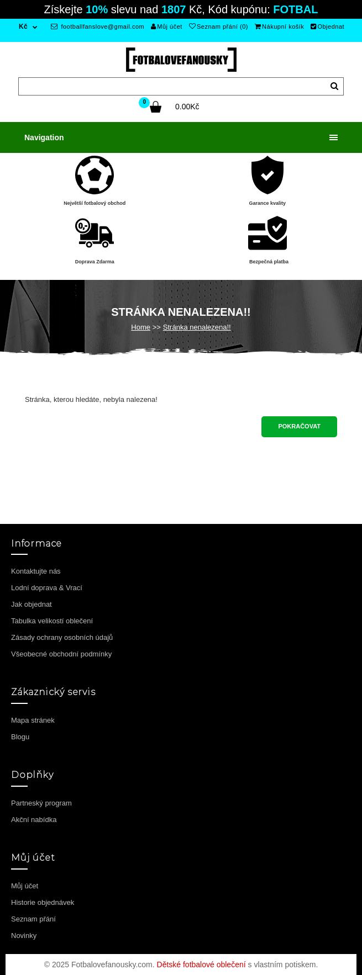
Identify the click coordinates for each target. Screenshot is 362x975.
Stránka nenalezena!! (197, 327)
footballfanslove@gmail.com (97, 26)
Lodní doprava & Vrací (46, 588)
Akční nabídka (33, 819)
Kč (23, 26)
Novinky (23, 935)
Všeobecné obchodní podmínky (61, 654)
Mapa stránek (33, 720)
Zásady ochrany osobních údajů (62, 637)
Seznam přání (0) (218, 26)
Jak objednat (31, 604)
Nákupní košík (280, 26)
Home (140, 327)
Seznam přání (33, 919)
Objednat (327, 26)
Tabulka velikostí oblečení (52, 621)
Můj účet (166, 26)
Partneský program (41, 803)
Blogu (20, 737)
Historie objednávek (42, 902)
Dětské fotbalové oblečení (201, 964)
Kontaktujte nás (36, 571)
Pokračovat (299, 426)
